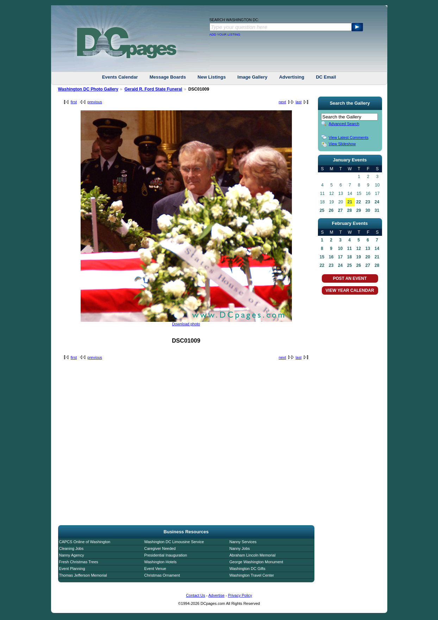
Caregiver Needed (160, 548)
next (282, 102)
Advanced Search (344, 124)
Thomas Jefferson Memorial (83, 575)
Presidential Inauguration (165, 555)
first (74, 102)
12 (358, 248)
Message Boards (168, 77)
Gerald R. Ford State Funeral (153, 89)
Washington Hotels (160, 562)
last (298, 102)
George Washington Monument (256, 562)
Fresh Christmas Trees (78, 562)
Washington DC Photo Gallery (88, 89)
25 (322, 210)
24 (377, 201)
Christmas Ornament (162, 575)
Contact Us (195, 595)
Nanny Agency (71, 555)
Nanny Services (243, 542)
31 (377, 210)
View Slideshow (342, 144)
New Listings (212, 77)
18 (349, 256)
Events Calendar (120, 77)
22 (358, 201)
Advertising (292, 77)
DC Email (326, 77)
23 (367, 201)
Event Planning (72, 568)
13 (367, 248)
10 (340, 248)
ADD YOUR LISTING (224, 34)
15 (322, 256)
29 (358, 210)
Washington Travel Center (252, 575)
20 (367, 256)
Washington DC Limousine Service (174, 542)
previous (94, 102)
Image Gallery (252, 77)
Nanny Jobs (240, 548)
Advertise (216, 595)
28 (349, 210)
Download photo (186, 324)
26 (331, 210)
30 (367, 210)
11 (349, 248)
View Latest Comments (349, 137)
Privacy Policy (240, 595)
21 (350, 201)
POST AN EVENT (350, 278)
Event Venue (155, 568)
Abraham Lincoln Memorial (253, 555)
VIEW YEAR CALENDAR (350, 290)
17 (340, 256)
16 (331, 256)
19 (358, 256)
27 (340, 210)
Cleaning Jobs (71, 548)
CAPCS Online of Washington (85, 542)
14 (377, 248)
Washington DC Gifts (247, 568)
